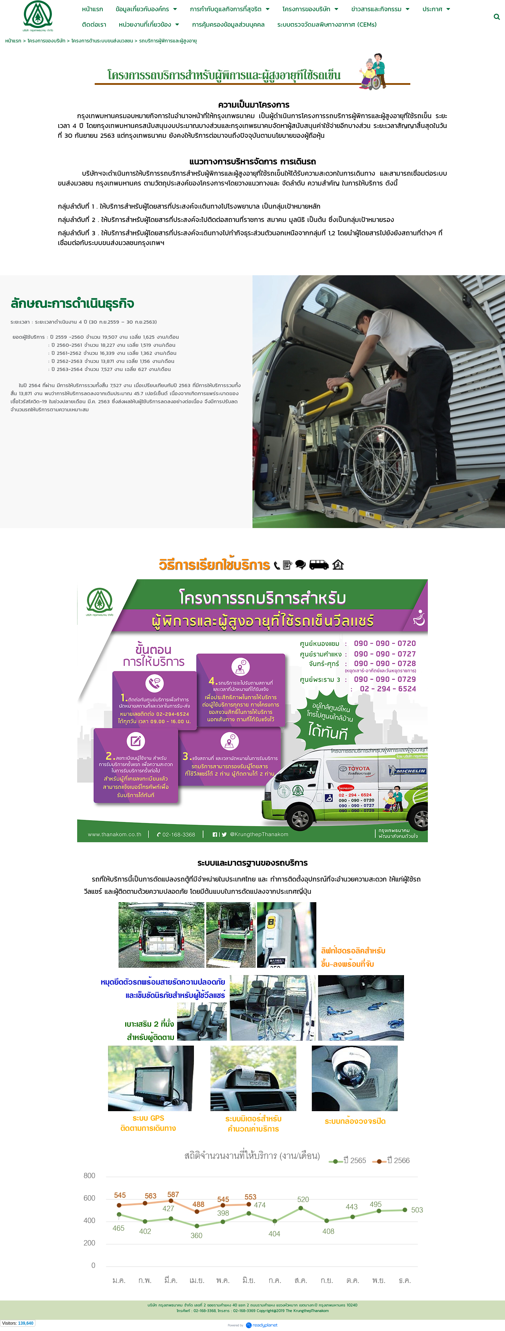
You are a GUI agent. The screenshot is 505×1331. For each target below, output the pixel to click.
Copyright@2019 (270, 1310)
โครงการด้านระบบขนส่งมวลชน (102, 41)
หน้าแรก (13, 41)
